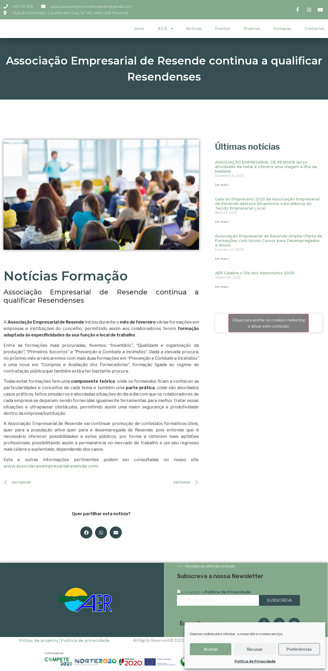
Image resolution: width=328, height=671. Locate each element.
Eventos (223, 28)
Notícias (194, 28)
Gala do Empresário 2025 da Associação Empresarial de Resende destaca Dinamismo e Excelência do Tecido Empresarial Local (267, 204)
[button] (86, 532)
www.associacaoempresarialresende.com (50, 466)
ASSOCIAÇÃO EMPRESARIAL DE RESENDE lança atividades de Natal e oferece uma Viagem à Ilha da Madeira (266, 167)
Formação (282, 28)
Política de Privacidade (255, 661)
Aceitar (210, 649)
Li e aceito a (216, 591)
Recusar (255, 649)
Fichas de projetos (38, 640)
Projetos (252, 28)
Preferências (299, 649)
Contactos (315, 28)
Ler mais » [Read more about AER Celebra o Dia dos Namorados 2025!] (222, 287)
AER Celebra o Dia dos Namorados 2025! (255, 273)
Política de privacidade (85, 640)
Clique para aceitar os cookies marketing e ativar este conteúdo (268, 323)
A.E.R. (165, 28)
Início (139, 28)
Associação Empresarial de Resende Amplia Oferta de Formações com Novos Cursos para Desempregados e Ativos (268, 241)
